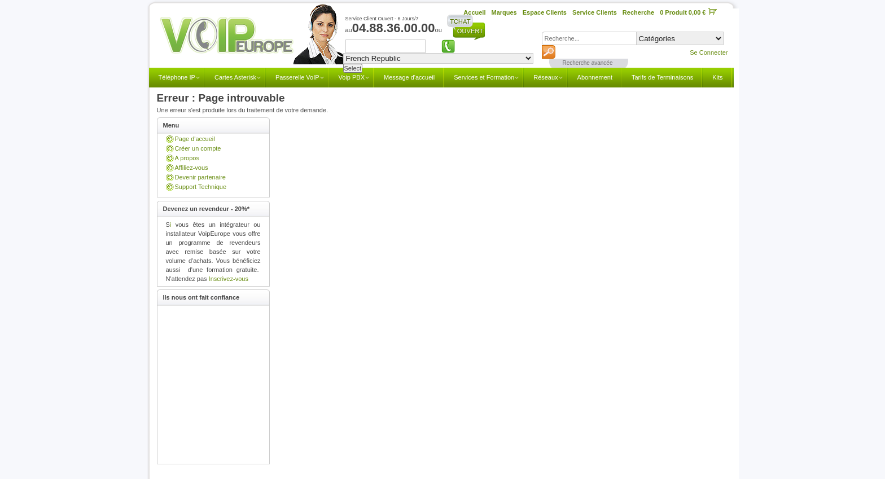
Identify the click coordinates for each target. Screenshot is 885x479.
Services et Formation (484, 77)
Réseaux (545, 77)
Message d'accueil (409, 77)
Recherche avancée (588, 63)
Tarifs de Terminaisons (662, 77)
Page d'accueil (195, 138)
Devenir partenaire (200, 177)
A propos (187, 158)
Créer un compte (198, 148)
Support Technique (201, 186)
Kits (717, 77)
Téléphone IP (177, 77)
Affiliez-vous (191, 167)
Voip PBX (352, 77)
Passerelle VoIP (297, 77)
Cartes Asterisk (235, 77)
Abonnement (594, 77)
